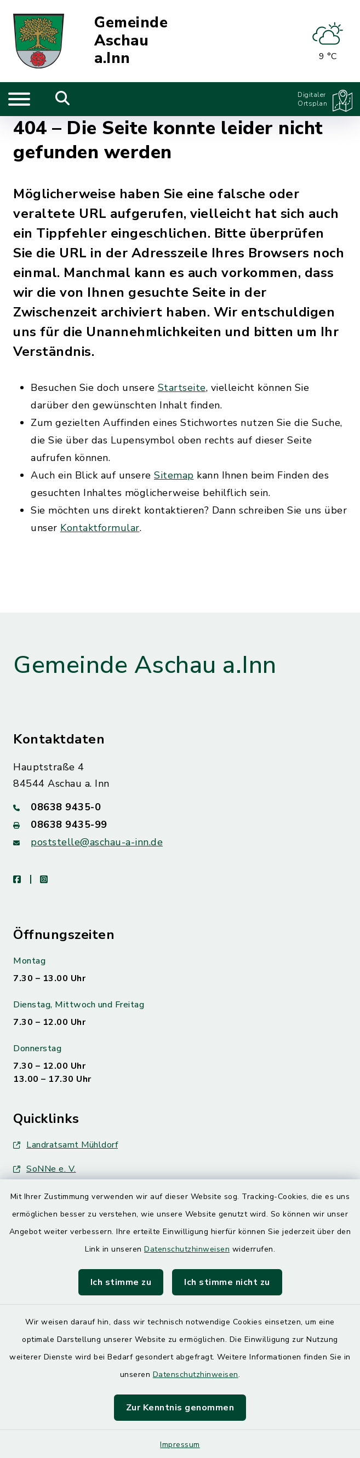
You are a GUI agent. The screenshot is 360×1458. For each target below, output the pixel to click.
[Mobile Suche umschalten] (62, 99)
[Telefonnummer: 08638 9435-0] (180, 807)
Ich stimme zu (121, 1282)
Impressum (180, 1444)
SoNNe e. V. (44, 1169)
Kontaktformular (100, 527)
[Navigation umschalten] (19, 99)
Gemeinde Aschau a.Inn (131, 41)
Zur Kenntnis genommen (180, 1408)
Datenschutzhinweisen (187, 1249)
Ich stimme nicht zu (227, 1282)
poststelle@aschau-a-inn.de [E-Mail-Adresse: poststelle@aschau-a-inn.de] (97, 842)
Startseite (182, 387)
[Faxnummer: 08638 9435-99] (180, 824)
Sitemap (174, 475)
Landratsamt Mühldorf (65, 1145)
